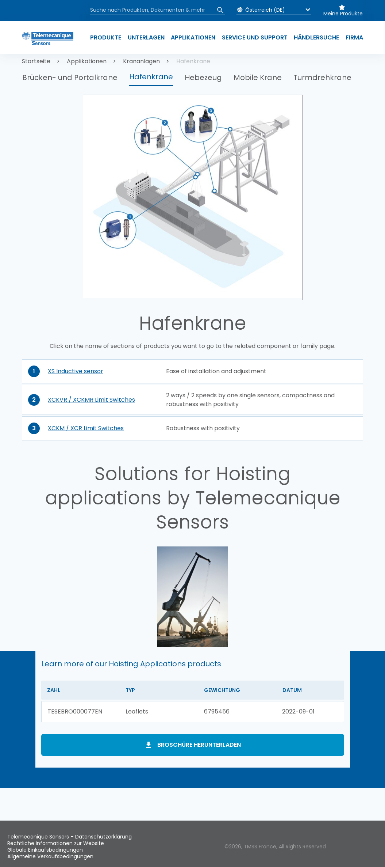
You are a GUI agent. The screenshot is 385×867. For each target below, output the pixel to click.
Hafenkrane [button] (151, 77)
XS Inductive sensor (75, 371)
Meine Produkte (343, 13)
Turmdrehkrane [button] (322, 77)
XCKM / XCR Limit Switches (86, 428)
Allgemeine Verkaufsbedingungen (50, 856)
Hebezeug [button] (203, 77)
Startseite (36, 61)
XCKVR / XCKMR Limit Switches (91, 399)
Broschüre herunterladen (199, 745)
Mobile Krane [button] (258, 77)
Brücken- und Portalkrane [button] (70, 77)
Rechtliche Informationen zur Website (55, 843)
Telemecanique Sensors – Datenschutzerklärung (69, 836)
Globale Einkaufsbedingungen (45, 849)
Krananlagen (141, 61)
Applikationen (87, 61)
